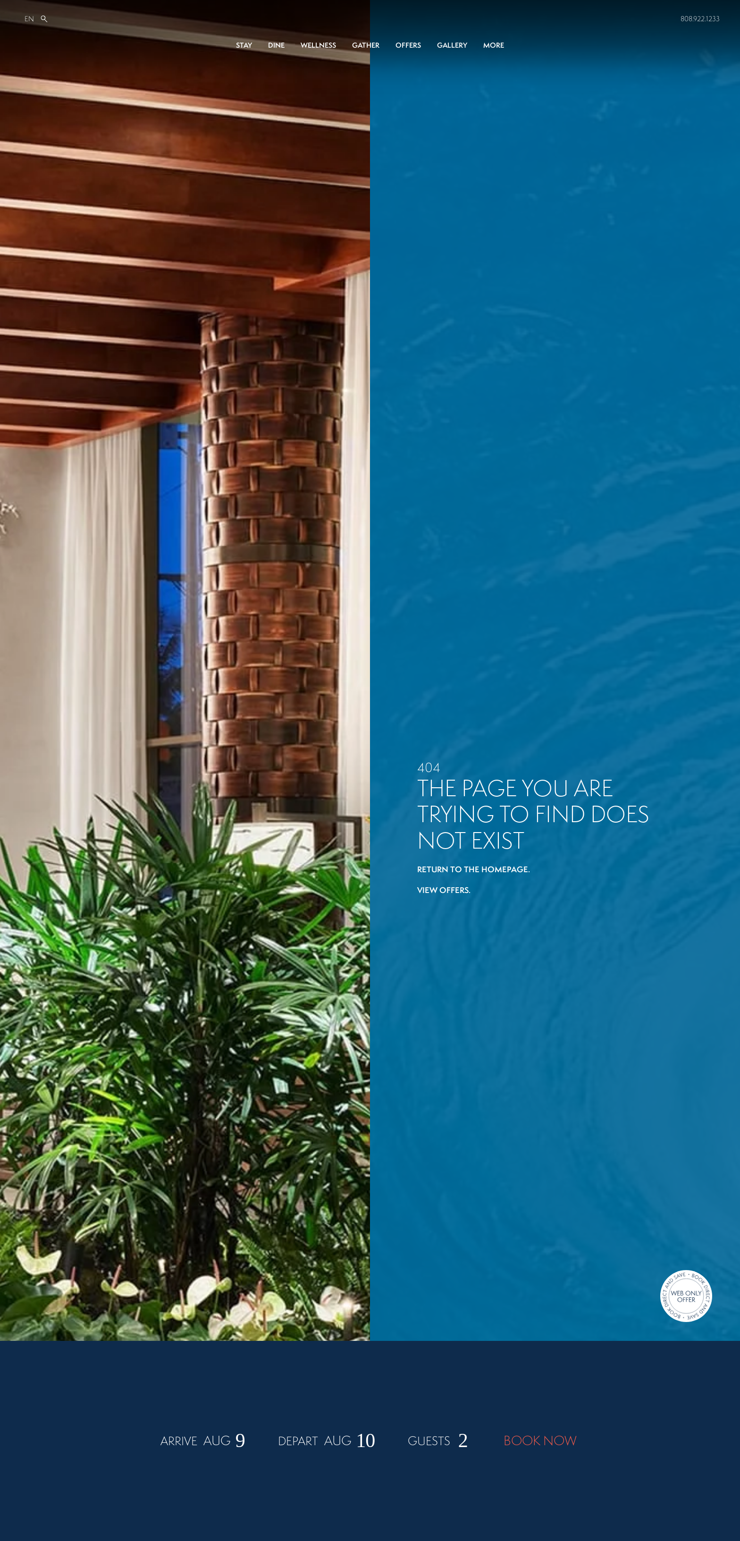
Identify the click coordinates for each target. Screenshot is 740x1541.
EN (29, 18)
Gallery (452, 45)
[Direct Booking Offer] (686, 1297)
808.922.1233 (700, 18)
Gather (365, 45)
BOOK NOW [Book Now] (540, 1492)
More (493, 45)
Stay (244, 45)
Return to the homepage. (473, 868)
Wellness (318, 45)
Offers (408, 45)
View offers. (444, 889)
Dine (276, 45)
